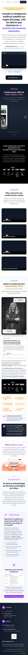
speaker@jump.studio (17, 649)
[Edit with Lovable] (22, 653)
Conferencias (16, 2)
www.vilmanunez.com (9, 627)
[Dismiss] (26, 653)
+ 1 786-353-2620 (8, 611)
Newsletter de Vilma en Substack (12, 631)
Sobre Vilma (8, 2)
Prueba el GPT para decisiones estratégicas (14, 596)
